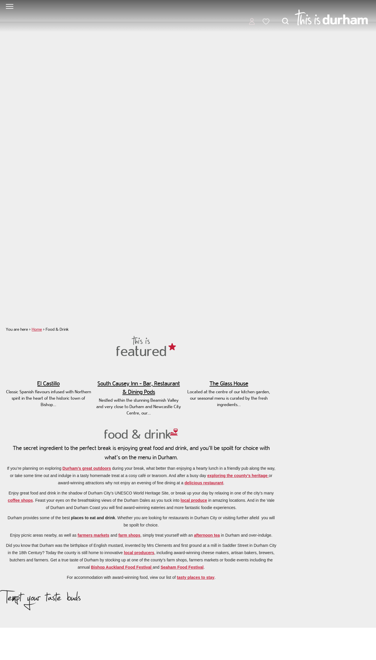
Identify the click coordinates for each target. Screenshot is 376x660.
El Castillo (48, 383)
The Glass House (229, 383)
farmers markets (93, 535)
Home (37, 329)
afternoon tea (207, 535)
